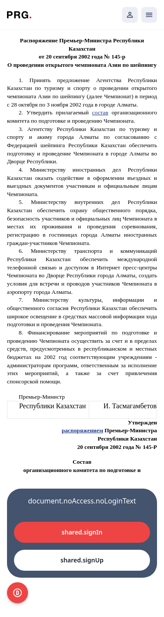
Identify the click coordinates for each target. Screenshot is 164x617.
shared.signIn (82, 532)
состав (100, 112)
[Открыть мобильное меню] (149, 15)
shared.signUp (81, 560)
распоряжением (82, 430)
